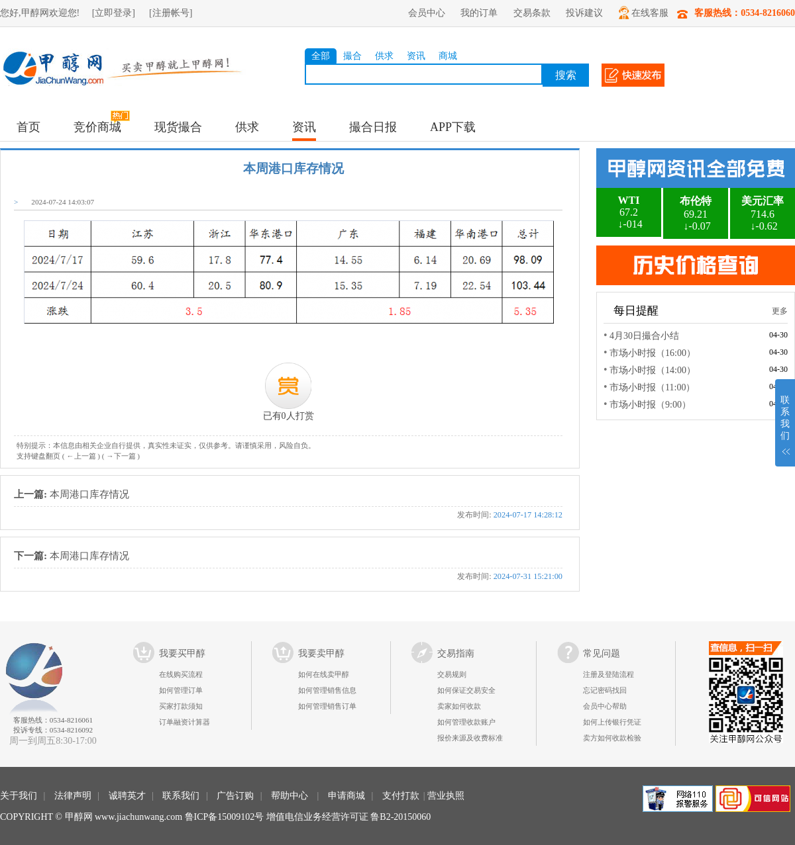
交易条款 (532, 13)
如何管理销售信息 (327, 690)
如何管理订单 (181, 690)
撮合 (352, 56)
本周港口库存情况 (288, 505)
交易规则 (451, 674)
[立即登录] (113, 13)
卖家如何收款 (459, 706)
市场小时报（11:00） (652, 387)
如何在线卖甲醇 (323, 674)
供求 (384, 56)
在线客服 (643, 12)
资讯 (416, 56)
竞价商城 (97, 127)
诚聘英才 (127, 796)
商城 (448, 56)
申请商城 (346, 796)
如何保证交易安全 (466, 690)
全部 (320, 56)
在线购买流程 (181, 674)
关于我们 (18, 796)
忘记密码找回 (605, 690)
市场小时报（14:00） (653, 370)
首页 (28, 127)
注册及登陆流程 (608, 674)
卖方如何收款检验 (612, 738)
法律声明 (72, 796)
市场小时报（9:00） (650, 405)
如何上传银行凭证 (612, 722)
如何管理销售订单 (327, 706)
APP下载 (453, 127)
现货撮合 (178, 127)
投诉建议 (584, 13)
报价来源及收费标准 (470, 738)
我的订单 (479, 13)
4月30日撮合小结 (644, 336)
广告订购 (235, 796)
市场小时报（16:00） (653, 353)
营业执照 (445, 796)
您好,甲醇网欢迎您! (40, 13)
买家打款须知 (181, 706)
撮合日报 (373, 127)
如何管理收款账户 (466, 722)
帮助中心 (289, 796)
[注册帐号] (170, 13)
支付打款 (400, 796)
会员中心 (426, 13)
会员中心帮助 (605, 706)
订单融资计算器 (184, 722)
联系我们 (180, 796)
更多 (780, 311)
